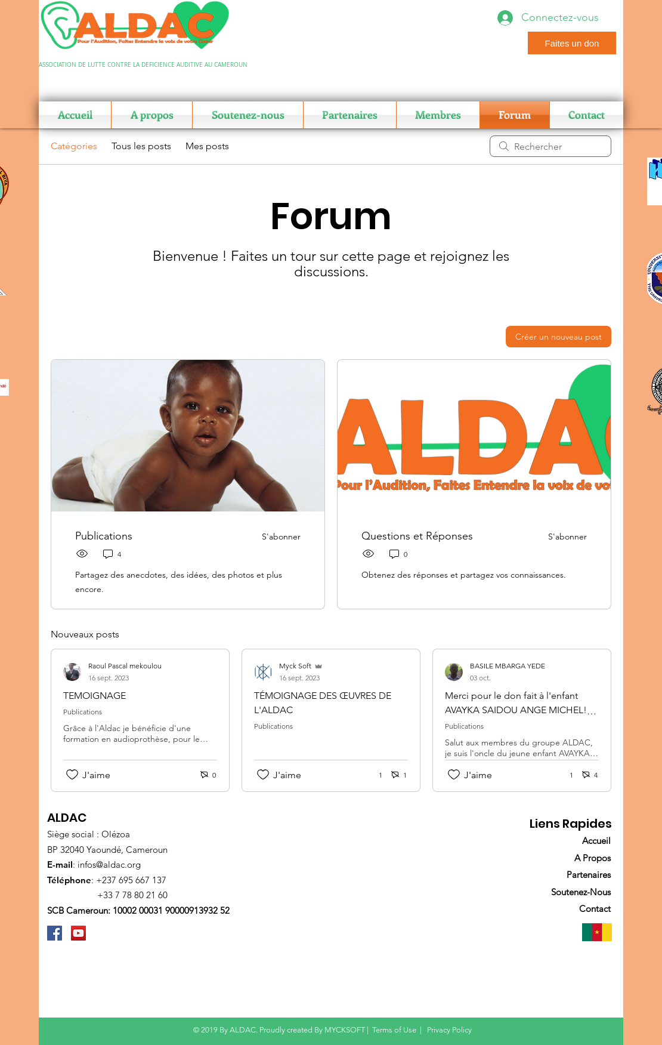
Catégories (74, 146)
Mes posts (207, 146)
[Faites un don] (572, 43)
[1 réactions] (374, 775)
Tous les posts (141, 146)
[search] (550, 146)
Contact (595, 908)
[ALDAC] (54, 933)
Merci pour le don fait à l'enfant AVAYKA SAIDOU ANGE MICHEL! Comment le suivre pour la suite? (516, 710)
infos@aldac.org (109, 864)
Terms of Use (394, 1029)
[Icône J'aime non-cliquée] (72, 774)
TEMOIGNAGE (94, 695)
